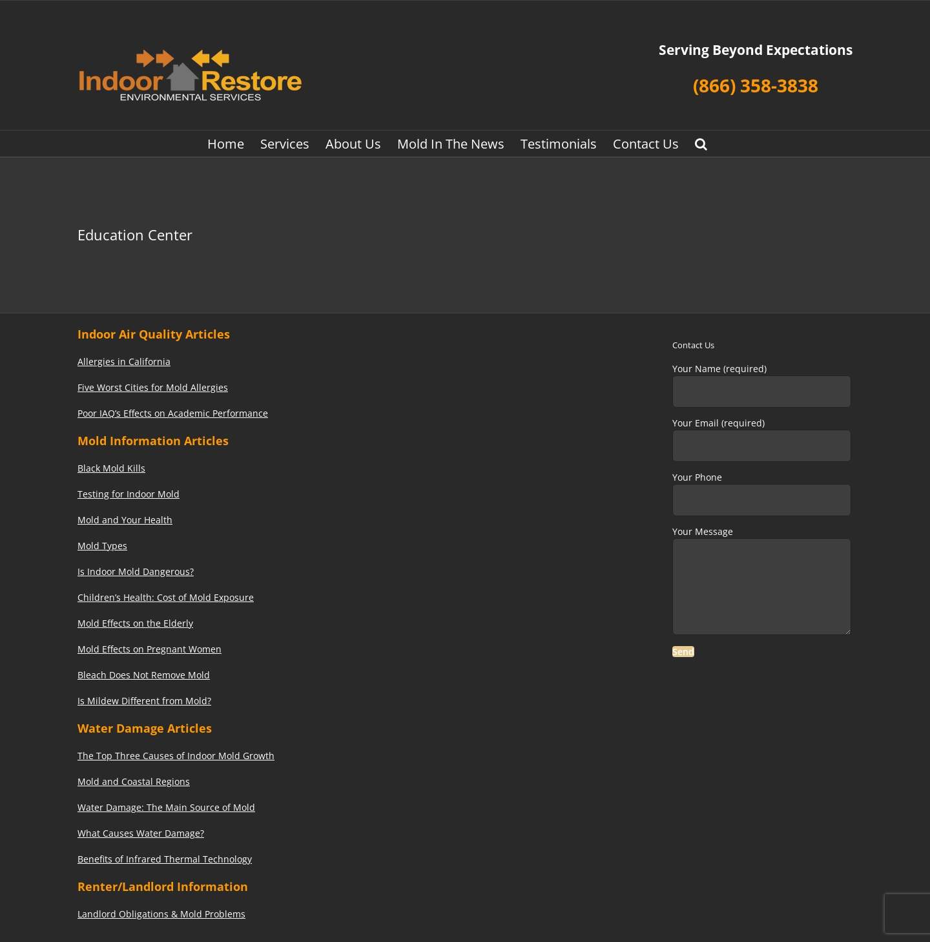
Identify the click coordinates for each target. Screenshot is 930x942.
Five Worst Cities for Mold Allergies (153, 387)
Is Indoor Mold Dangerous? (136, 571)
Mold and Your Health (125, 520)
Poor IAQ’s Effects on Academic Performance (173, 413)
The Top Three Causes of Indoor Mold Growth (176, 755)
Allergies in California (124, 361)
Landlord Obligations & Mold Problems (161, 914)
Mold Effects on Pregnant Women (150, 649)
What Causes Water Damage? (141, 833)
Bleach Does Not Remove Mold (144, 675)
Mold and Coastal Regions (134, 781)
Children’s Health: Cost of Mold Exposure (166, 597)
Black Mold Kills (111, 468)
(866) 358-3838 (755, 85)
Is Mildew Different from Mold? (144, 701)
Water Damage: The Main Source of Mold (166, 807)
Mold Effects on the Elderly (135, 623)
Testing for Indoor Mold (129, 494)
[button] (701, 143)
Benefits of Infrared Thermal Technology (165, 859)
